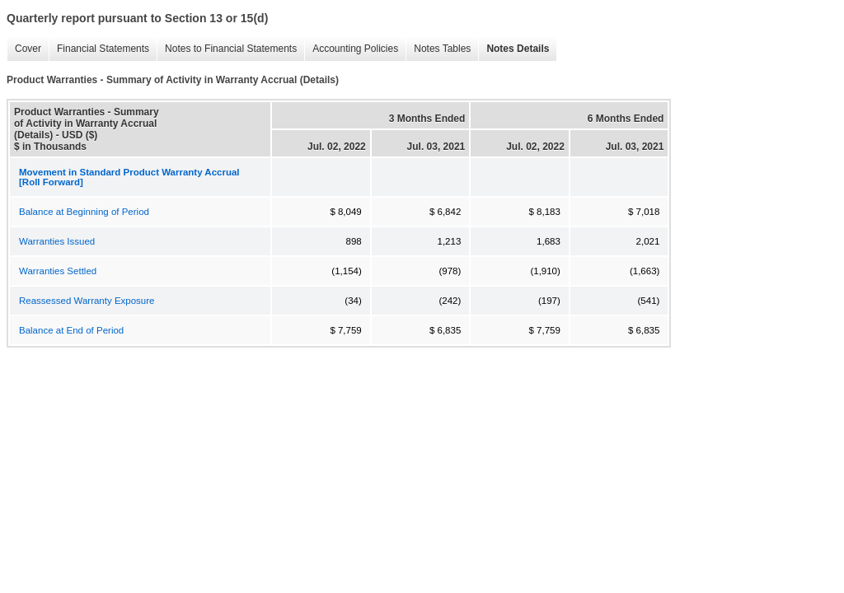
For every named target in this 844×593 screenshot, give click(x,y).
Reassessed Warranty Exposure (86, 301)
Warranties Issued (57, 241)
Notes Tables (438, 49)
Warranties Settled (57, 271)
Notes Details (513, 49)
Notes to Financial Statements (227, 49)
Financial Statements (99, 49)
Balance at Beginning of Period (84, 212)
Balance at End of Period (71, 330)
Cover (24, 49)
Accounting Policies (351, 49)
